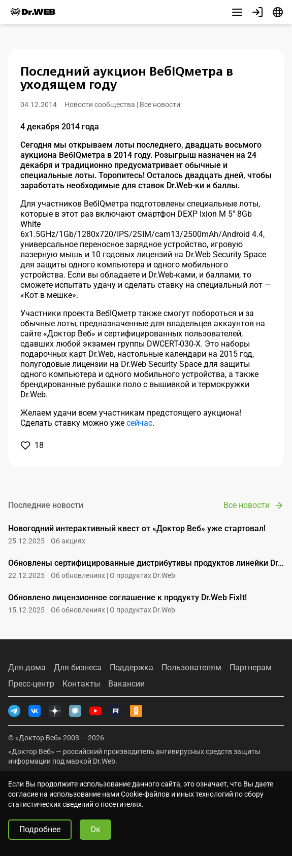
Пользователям (191, 668)
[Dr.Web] (32, 12)
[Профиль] (257, 12)
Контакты (81, 684)
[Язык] (278, 12)
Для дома (27, 668)
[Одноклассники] (136, 711)
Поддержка (131, 668)
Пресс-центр (31, 684)
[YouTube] (95, 711)
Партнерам (251, 668)
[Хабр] (75, 711)
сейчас (139, 423)
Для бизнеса (78, 668)
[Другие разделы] (237, 12)
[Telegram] (14, 711)
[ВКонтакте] (34, 711)
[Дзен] (55, 711)
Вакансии (126, 684)
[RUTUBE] (116, 711)
